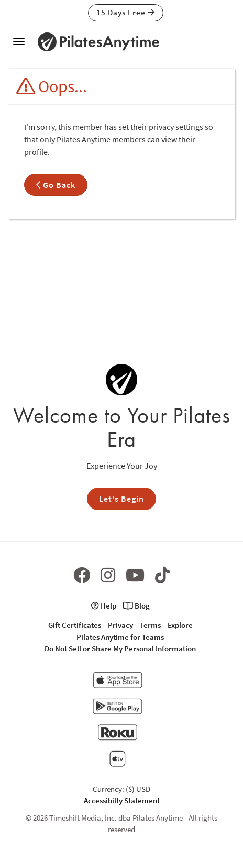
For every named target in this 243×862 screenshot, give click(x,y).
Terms (150, 625)
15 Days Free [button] (125, 12)
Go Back (55, 185)
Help (103, 606)
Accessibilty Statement (122, 800)
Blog (136, 606)
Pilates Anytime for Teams (120, 637)
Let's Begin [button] (121, 498)
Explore (180, 625)
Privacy (120, 625)
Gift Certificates (74, 625)
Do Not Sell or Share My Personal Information (120, 649)
